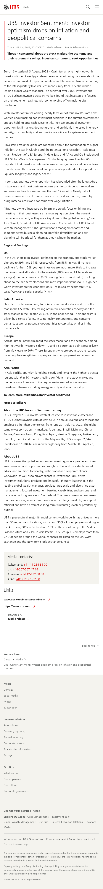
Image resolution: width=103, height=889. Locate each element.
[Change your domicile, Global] (37, 811)
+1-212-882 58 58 (32, 574)
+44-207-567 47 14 (25, 569)
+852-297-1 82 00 (28, 579)
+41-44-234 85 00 (35, 564)
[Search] (88, 7)
